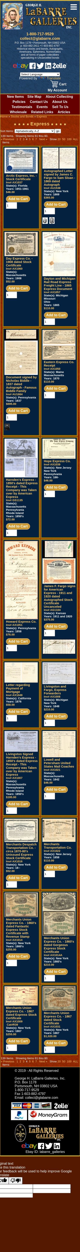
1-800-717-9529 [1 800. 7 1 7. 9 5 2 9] (40, 34)
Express (42, 116)
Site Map (34, 96)
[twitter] (40, 68)
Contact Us (39, 102)
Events (42, 107)
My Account (57, 90)
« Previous (7, 139)
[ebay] (20, 68)
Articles (64, 112)
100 (69, 139)
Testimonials (22, 107)
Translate (49, 78)
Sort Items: (27, 131)
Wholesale (18, 112)
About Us (59, 102)
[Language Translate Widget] (40, 74)
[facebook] (32, 68)
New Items (15, 96)
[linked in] (48, 68)
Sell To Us (60, 107)
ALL (75, 139)
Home (4, 116)
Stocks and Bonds (22, 116)
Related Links (42, 112)
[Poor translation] (15, 1180)
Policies (19, 102)
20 (59, 139)
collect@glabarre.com (40, 38)
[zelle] (59, 68)
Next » (43, 139)
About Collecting (59, 96)
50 (63, 139)
